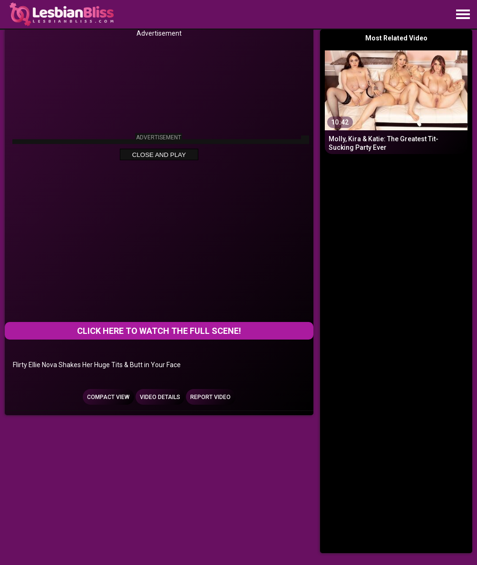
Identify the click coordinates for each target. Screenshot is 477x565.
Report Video (210, 397)
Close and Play (159, 154)
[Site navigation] (463, 15)
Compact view (108, 397)
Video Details (160, 397)
